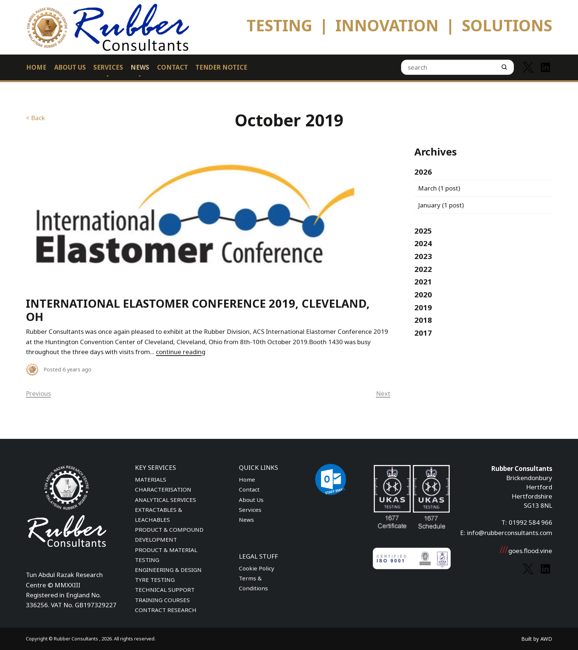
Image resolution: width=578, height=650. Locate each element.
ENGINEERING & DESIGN (168, 569)
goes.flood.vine (525, 550)
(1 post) (439, 188)
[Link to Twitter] (528, 67)
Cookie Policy (256, 568)
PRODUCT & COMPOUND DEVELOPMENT (169, 534)
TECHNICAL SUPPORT (165, 589)
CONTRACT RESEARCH (165, 610)
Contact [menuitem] (172, 67)
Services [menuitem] (108, 67)
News (246, 519)
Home (247, 479)
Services (250, 509)
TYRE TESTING (155, 579)
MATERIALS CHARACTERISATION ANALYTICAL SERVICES (165, 489)
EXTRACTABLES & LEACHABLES (158, 514)
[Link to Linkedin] (545, 67)
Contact (249, 489)
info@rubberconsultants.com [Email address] (509, 532)
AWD (546, 638)
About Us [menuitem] (70, 67)
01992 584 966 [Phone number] (530, 522)
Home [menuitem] (36, 67)
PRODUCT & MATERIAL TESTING (166, 554)
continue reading (180, 351)
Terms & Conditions (253, 583)
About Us (251, 499)
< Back (35, 117)
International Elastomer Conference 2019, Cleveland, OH (198, 310)
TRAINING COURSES (162, 600)
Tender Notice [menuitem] (221, 67)
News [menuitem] (139, 67)
